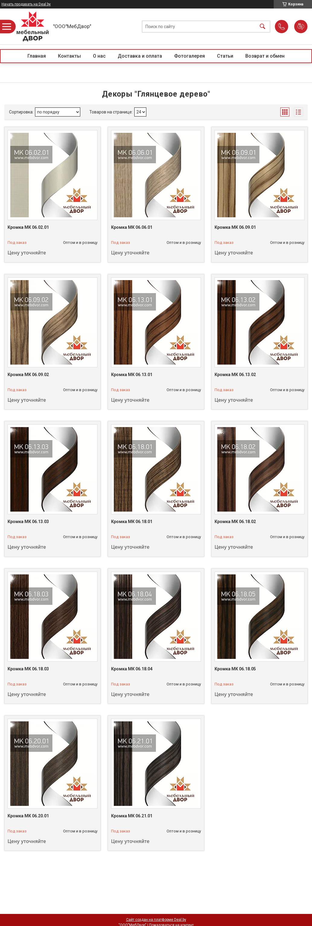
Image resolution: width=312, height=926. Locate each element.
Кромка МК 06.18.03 (28, 668)
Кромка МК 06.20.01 (28, 815)
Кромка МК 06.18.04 (131, 668)
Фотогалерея (189, 56)
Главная (36, 56)
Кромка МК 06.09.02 (28, 374)
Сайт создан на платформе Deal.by (156, 920)
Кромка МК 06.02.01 (28, 227)
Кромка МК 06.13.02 (235, 374)
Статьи (225, 56)
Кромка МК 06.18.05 (235, 668)
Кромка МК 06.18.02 (235, 521)
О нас (99, 56)
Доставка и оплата (140, 56)
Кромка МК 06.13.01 (131, 374)
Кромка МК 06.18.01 (131, 521)
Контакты (69, 56)
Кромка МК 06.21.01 (131, 815)
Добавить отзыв (300, 26)
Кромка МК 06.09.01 (235, 227)
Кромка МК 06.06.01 (131, 227)
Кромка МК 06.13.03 (28, 521)
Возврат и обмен (265, 56)
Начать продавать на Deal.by (26, 4)
